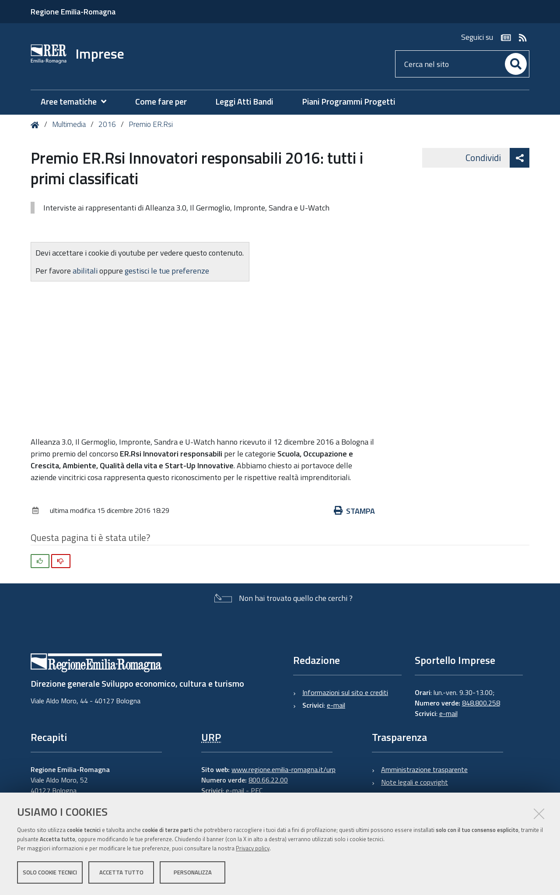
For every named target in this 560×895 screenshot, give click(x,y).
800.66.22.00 (268, 780)
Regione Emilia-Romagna (73, 12)
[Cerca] (516, 64)
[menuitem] (78, 101)
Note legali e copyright (414, 782)
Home (36, 125)
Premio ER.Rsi (151, 124)
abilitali (86, 271)
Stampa (354, 511)
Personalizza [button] (193, 872)
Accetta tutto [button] (121, 872)
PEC (256, 790)
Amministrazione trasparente (424, 769)
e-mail (336, 705)
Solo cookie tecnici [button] (50, 872)
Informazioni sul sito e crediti (345, 692)
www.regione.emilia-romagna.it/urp (283, 769)
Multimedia (69, 124)
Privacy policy (253, 848)
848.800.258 (481, 703)
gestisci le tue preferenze (167, 271)
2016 (107, 124)
